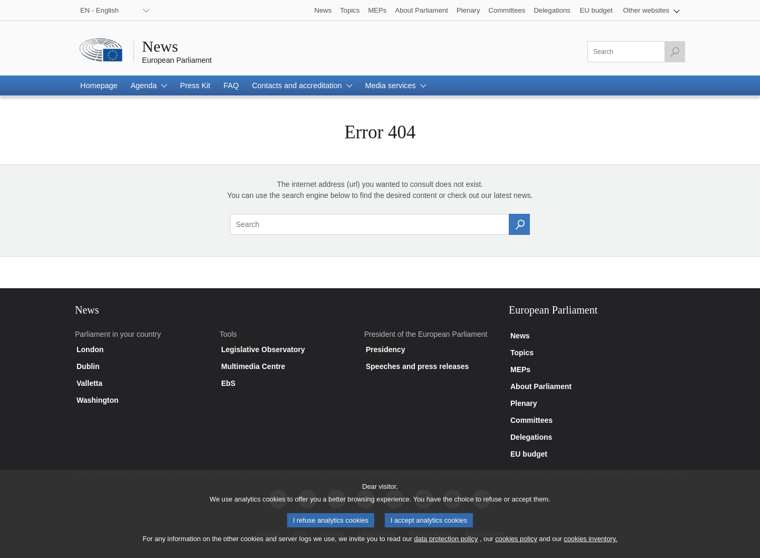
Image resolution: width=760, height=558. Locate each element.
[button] (651, 10)
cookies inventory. (590, 546)
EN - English (99, 10)
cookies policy (516, 546)
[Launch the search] (674, 52)
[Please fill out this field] (636, 51)
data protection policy (446, 546)
